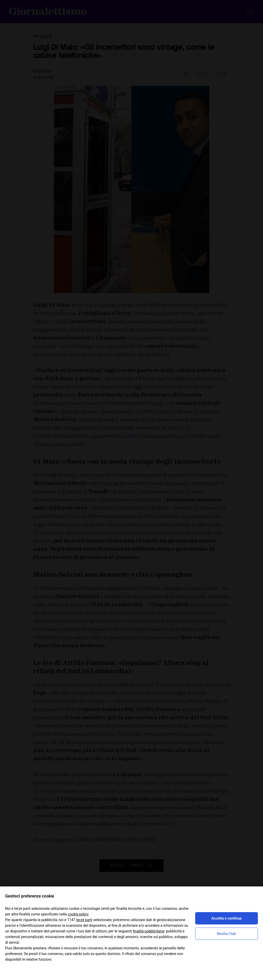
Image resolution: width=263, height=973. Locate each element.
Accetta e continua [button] (226, 918)
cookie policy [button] (78, 914)
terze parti (84, 920)
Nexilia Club (226, 934)
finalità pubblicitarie (148, 931)
